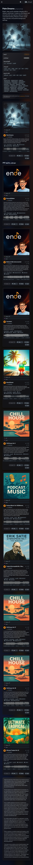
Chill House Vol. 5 (10, 443)
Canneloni (9, 321)
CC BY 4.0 (27, 54)
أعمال (16, 68)
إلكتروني (14, 63)
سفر (19, 68)
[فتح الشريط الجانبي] (1, 2)
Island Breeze (9, 382)
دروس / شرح (6, 69)
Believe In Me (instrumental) (13, 262)
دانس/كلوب (6, 578)
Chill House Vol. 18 (11, 688)
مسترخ (10, 75)
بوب (5, 63)
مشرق (21, 75)
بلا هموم (24, 75)
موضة (9, 68)
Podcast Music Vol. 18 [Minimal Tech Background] (19, 505)
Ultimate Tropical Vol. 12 (12, 750)
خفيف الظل (6, 75)
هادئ (17, 75)
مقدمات (5, 68)
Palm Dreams (9, 135)
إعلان (22, 68)
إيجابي (14, 75)
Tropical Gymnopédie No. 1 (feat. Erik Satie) (17, 566)
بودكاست (26, 68)
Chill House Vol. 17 (11, 627)
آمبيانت (15, 517)
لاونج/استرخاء (9, 63)
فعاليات (13, 68)
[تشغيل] (5, 135)
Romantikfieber (10, 198)
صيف (10, 69)
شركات (14, 69)
